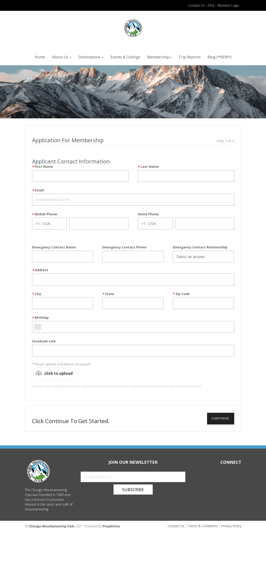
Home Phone (148, 214)
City (38, 294)
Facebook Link (44, 341)
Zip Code (182, 294)
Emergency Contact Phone (124, 247)
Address (41, 270)
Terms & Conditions (203, 526)
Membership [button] (159, 57)
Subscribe (133, 489)
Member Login (228, 5)
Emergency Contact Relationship (200, 247)
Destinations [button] (91, 57)
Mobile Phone (46, 214)
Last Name (149, 167)
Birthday (42, 318)
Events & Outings (125, 57)
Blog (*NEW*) (219, 57)
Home (40, 57)
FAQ (211, 5)
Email (39, 190)
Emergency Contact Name (54, 247)
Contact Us (196, 5)
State (109, 294)
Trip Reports (189, 57)
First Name (44, 167)
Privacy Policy (231, 526)
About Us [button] (61, 57)
